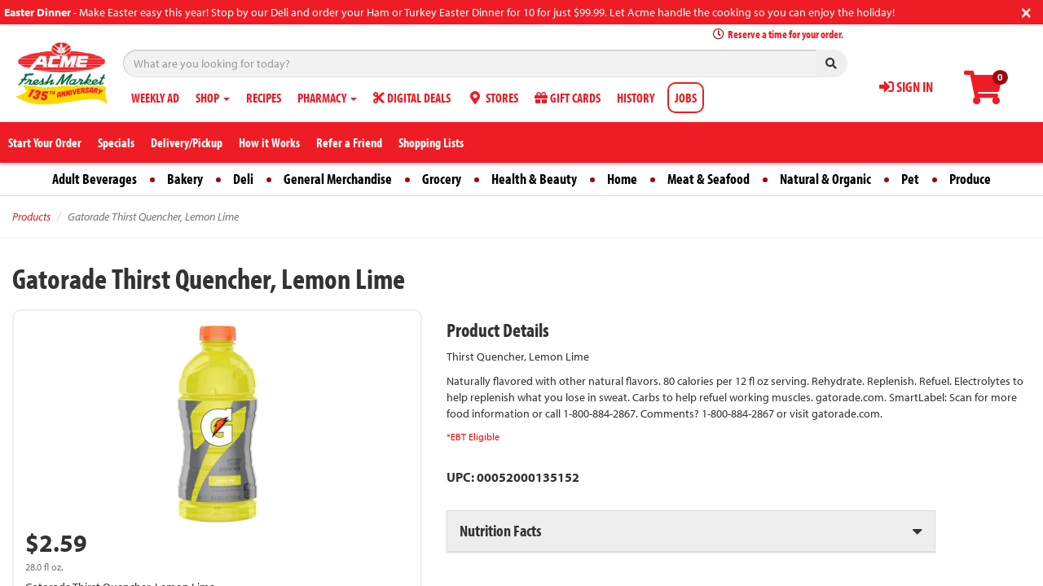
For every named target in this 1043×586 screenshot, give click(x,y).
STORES (492, 98)
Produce (970, 178)
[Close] (1026, 11)
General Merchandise (338, 178)
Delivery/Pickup (186, 142)
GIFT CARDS (568, 98)
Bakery (185, 178)
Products (31, 216)
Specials (116, 142)
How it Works (269, 142)
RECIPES (263, 98)
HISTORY (635, 98)
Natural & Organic (825, 178)
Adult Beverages (94, 178)
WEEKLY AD (155, 98)
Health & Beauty (534, 178)
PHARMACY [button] (327, 98)
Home (622, 178)
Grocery (441, 178)
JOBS (686, 98)
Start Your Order (44, 142)
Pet (910, 178)
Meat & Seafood (708, 178)
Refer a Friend (349, 142)
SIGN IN (906, 86)
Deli (243, 178)
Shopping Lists (431, 142)
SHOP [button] (213, 98)
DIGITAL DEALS (412, 98)
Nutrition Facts (500, 530)
